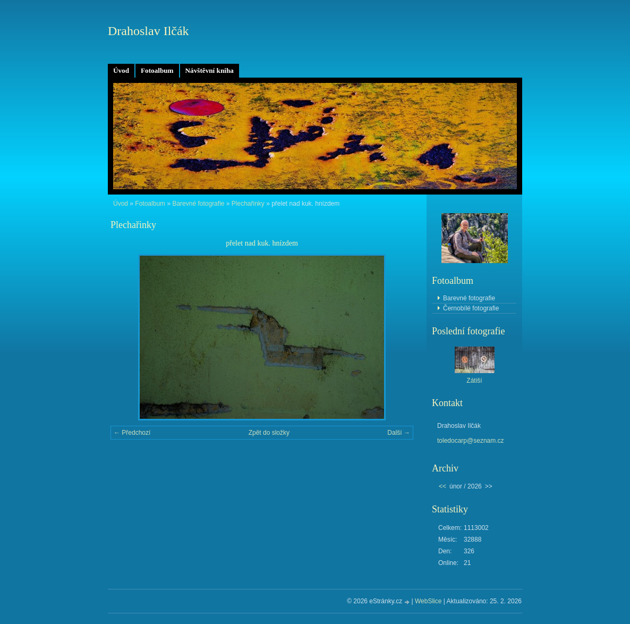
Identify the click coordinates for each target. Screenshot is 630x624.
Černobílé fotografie (471, 308)
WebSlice (428, 601)
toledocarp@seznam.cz (470, 440)
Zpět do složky (269, 432)
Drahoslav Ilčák (148, 31)
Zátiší (474, 380)
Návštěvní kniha (209, 70)
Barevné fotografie (198, 203)
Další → (398, 432)
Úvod (121, 70)
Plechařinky (248, 203)
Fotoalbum (157, 70)
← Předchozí (132, 432)
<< (442, 486)
